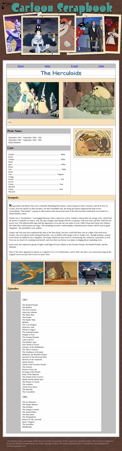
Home (21, 66)
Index (47, 66)
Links (101, 66)
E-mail (74, 66)
